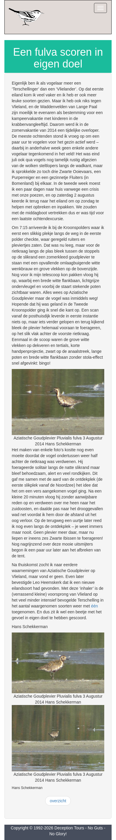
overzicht (58, 800)
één (94, 606)
